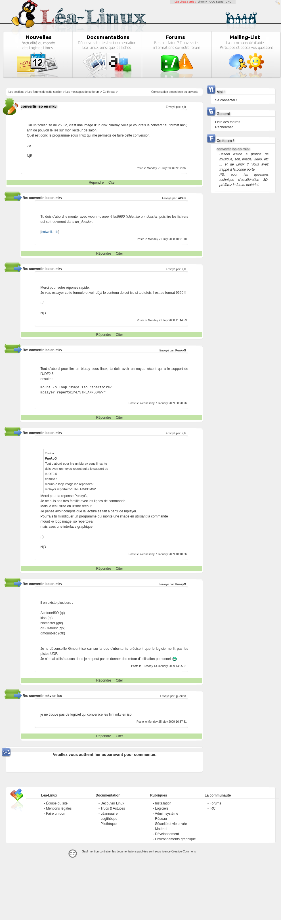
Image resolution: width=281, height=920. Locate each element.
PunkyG (180, 584)
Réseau (161, 819)
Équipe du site (57, 803)
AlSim (182, 198)
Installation (163, 803)
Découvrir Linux (112, 803)
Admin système (166, 814)
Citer (112, 183)
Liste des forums (227, 122)
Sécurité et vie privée (171, 824)
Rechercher (224, 127)
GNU (228, 1)
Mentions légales (59, 808)
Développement (167, 834)
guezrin (181, 696)
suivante (193, 91)
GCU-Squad (216, 1)
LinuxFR (202, 1)
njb (184, 106)
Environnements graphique (175, 839)
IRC (212, 808)
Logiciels (161, 808)
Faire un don (55, 814)
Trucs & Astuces (112, 808)
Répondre (96, 183)
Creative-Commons (183, 851)
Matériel (161, 829)
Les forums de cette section (45, 91)
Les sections (16, 91)
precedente (176, 91)
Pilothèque (108, 824)
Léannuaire (109, 814)
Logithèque (108, 819)
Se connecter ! (226, 100)
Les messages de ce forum (83, 91)
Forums (215, 803)
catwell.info (49, 232)
